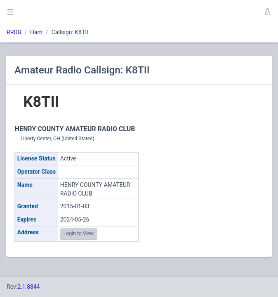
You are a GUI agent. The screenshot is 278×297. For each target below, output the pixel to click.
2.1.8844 (28, 286)
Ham (36, 32)
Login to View (79, 233)
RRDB (14, 32)
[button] (267, 11)
